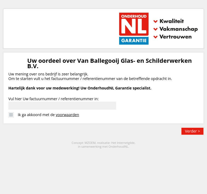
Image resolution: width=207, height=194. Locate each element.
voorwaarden (67, 114)
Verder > (192, 131)
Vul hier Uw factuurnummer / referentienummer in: (53, 98)
